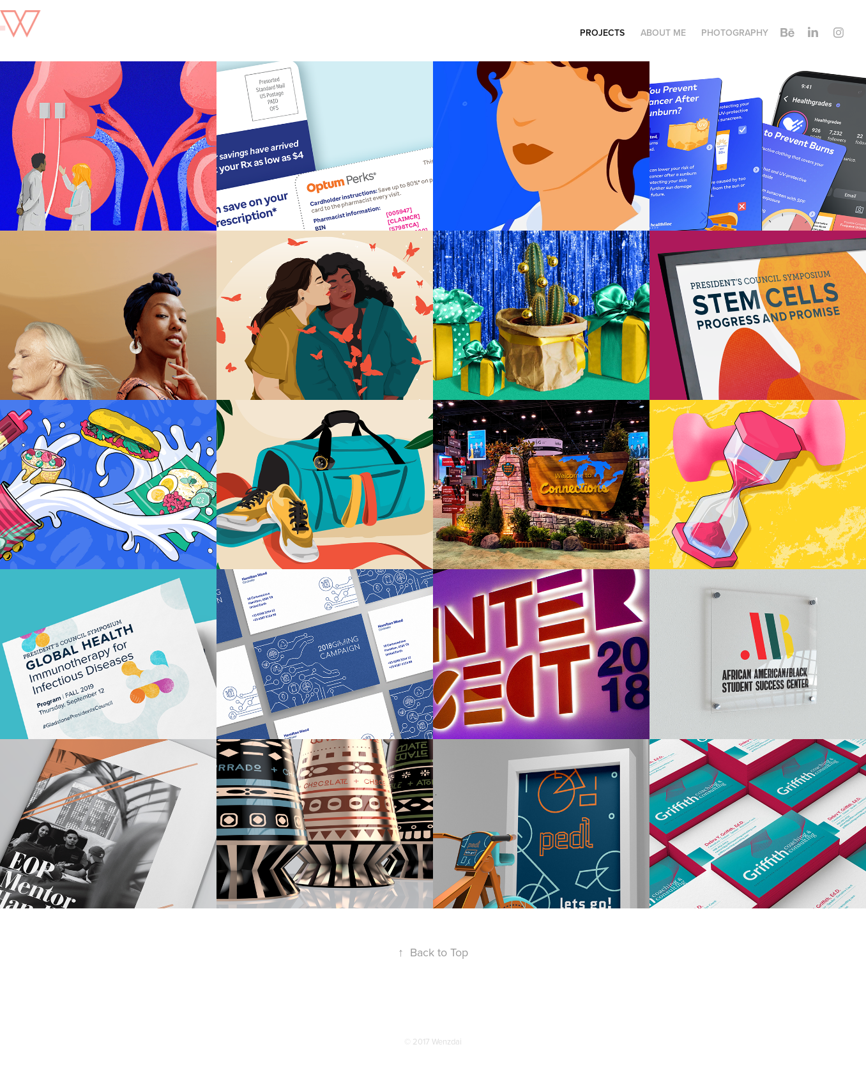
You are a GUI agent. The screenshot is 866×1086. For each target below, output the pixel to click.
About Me (663, 32)
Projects (602, 32)
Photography (734, 32)
